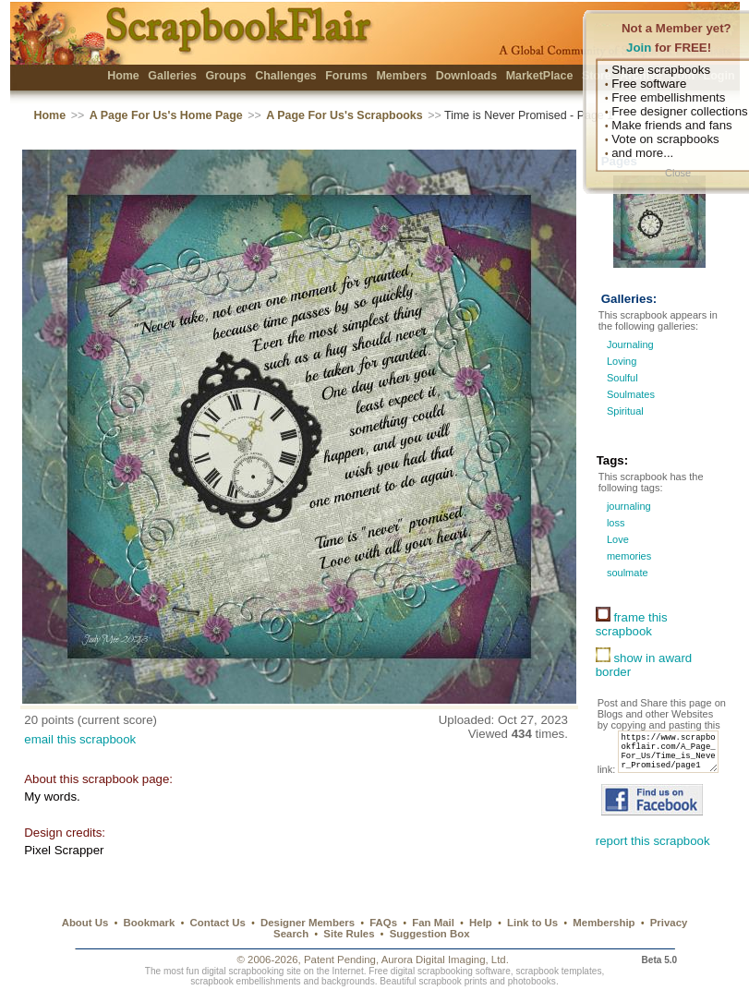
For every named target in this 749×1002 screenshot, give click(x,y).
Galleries (172, 75)
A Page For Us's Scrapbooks (344, 115)
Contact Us (218, 922)
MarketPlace (540, 75)
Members (401, 75)
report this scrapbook (653, 861)
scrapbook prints (452, 982)
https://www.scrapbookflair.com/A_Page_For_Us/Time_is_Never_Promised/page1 (653, 768)
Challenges (286, 75)
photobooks (532, 982)
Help (480, 922)
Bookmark (149, 922)
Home (123, 75)
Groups (225, 75)
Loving (621, 361)
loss (614, 522)
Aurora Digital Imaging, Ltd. (445, 960)
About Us (85, 922)
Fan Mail (433, 922)
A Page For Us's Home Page (166, 115)
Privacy (669, 922)
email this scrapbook (80, 739)
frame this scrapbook (632, 624)
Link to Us (532, 922)
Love (616, 539)
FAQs (383, 922)
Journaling (630, 344)
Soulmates (631, 394)
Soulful (622, 377)
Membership (603, 922)
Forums (346, 75)
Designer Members (307, 922)
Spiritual (625, 410)
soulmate (626, 572)
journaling (627, 506)
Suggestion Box (430, 933)
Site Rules (348, 933)
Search (290, 933)
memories (627, 555)
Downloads (467, 75)
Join (638, 47)
